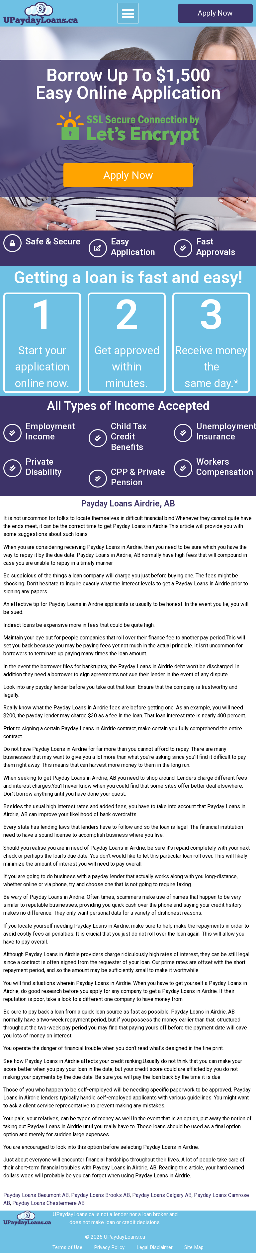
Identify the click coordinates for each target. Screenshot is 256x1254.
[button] (128, 13)
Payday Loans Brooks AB (100, 1195)
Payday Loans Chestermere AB (48, 1203)
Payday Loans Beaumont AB (36, 1195)
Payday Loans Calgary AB (162, 1195)
